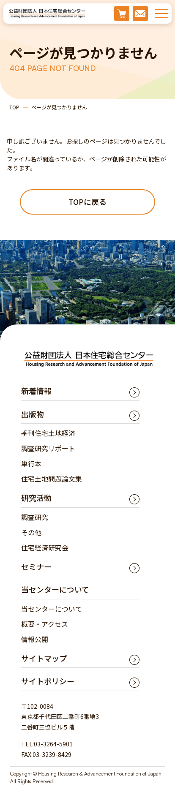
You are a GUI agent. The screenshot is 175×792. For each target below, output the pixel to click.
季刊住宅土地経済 (48, 433)
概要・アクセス (44, 624)
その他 (31, 532)
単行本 (31, 463)
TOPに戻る (87, 201)
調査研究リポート (48, 448)
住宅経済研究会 (44, 547)
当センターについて (51, 609)
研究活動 (36, 497)
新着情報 (36, 390)
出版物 (32, 413)
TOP (14, 107)
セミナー (36, 566)
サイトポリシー (47, 680)
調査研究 (34, 517)
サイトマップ (44, 658)
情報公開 (34, 639)
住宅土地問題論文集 (51, 479)
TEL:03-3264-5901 (47, 744)
